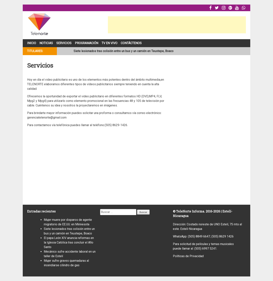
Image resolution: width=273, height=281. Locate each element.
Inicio (31, 43)
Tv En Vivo (109, 43)
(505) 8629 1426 (222, 236)
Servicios (63, 43)
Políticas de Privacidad (188, 256)
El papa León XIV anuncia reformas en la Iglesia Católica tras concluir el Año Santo (69, 242)
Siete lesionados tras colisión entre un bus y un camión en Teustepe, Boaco (123, 51)
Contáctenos (131, 43)
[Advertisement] (177, 24)
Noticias (46, 43)
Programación (86, 43)
